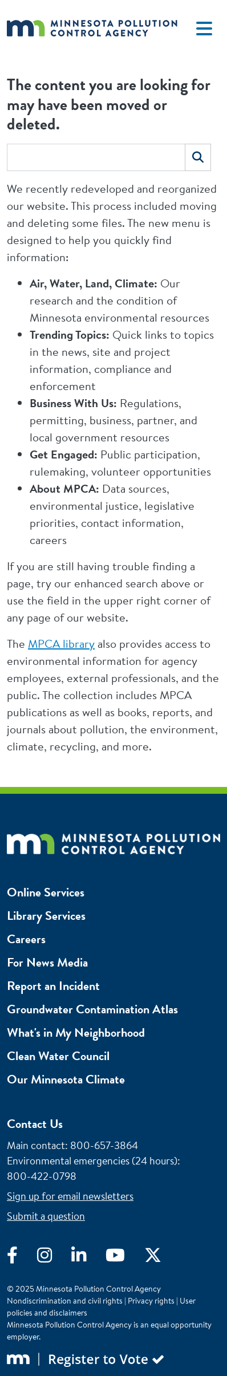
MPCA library (61, 643)
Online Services (45, 892)
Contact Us (35, 1124)
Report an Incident (53, 986)
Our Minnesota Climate (66, 1079)
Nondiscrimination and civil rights (65, 1300)
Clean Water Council (58, 1056)
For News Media (47, 962)
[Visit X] (161, 1258)
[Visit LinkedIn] (88, 1258)
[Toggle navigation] (204, 28)
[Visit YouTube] (125, 1258)
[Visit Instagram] (54, 1258)
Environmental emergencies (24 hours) (92, 1161)
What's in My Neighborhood (76, 1032)
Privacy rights (151, 1300)
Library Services (46, 915)
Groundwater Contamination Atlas (92, 1009)
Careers (26, 939)
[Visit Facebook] (22, 1258)
